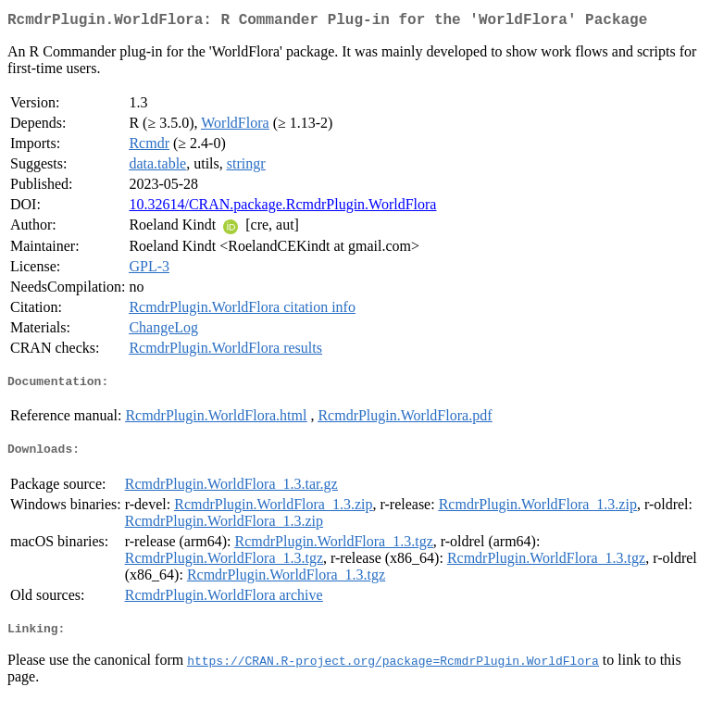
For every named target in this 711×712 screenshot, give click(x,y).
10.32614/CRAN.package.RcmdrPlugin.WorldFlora (282, 208)
